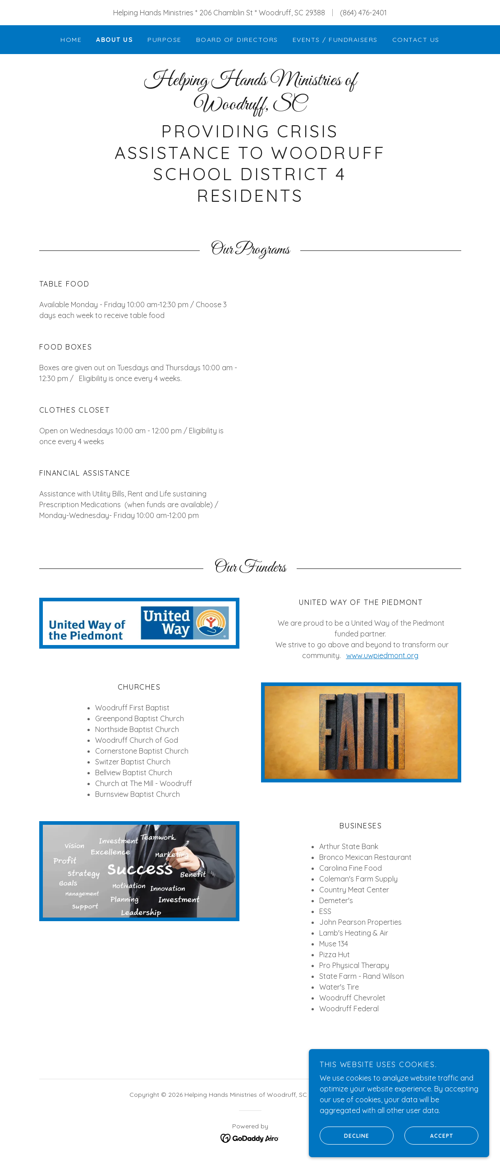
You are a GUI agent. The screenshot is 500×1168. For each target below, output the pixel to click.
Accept (428, 1136)
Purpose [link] (164, 40)
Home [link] (71, 40)
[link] (250, 106)
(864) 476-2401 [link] (363, 12)
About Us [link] (114, 40)
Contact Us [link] (416, 40)
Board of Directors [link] (237, 40)
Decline (344, 1136)
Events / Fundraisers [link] (335, 40)
